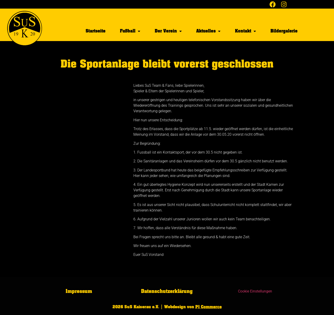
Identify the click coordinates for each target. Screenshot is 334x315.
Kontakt (245, 31)
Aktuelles (208, 31)
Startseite (96, 31)
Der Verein (168, 31)
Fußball (130, 31)
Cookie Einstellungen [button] (255, 291)
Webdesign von (193, 307)
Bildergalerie (284, 31)
